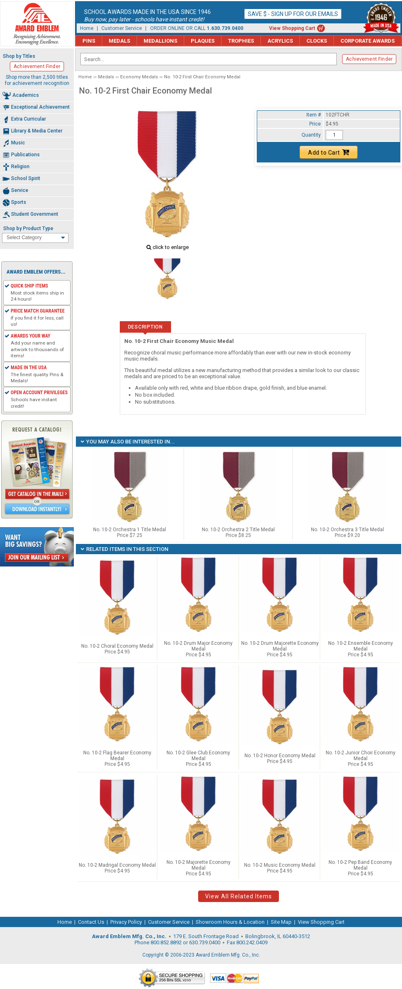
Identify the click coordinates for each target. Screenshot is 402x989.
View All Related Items (238, 896)
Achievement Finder (369, 59)
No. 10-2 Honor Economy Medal (279, 755)
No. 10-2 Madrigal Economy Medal (117, 865)
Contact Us (91, 922)
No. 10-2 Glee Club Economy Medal (198, 755)
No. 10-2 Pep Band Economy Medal (360, 865)
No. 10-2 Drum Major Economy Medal (198, 646)
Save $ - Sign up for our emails (293, 14)
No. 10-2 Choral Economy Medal (117, 646)
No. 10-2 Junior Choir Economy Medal (360, 755)
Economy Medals (139, 77)
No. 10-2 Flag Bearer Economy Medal (117, 755)
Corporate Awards (367, 41)
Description (145, 327)
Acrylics (280, 41)
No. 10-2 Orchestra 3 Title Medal (347, 532)
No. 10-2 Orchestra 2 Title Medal (238, 532)
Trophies (241, 41)
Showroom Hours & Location (230, 922)
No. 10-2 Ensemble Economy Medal (360, 646)
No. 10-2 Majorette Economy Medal (199, 865)
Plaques (203, 41)
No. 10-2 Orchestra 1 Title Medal (129, 532)
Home (87, 28)
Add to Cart (328, 152)
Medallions (160, 41)
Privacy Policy (126, 922)
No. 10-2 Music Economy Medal (279, 865)
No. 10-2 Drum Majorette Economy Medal (280, 646)
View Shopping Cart (292, 28)
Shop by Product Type (28, 228)
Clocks (316, 41)
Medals (119, 41)
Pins (88, 41)
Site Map (281, 922)
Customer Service (121, 28)
